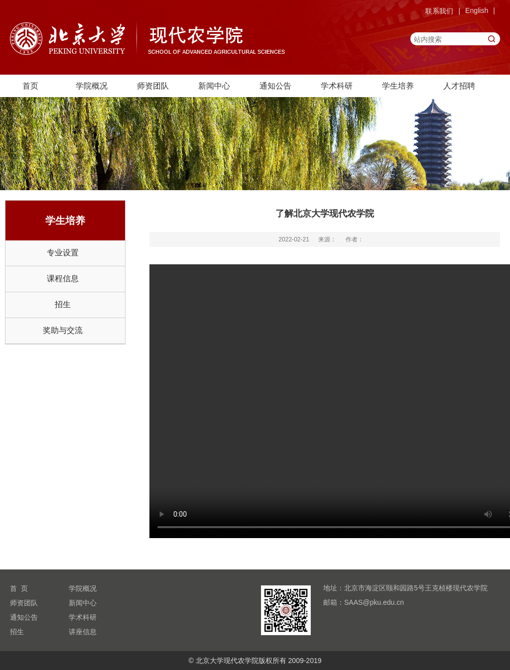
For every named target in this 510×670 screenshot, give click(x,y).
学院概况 (92, 85)
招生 (63, 304)
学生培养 (398, 85)
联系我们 (439, 11)
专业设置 (63, 252)
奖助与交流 (63, 330)
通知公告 (275, 85)
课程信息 (63, 278)
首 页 (19, 588)
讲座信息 (83, 632)
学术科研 (337, 85)
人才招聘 (459, 85)
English (476, 10)
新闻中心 (214, 85)
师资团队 (153, 85)
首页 (30, 85)
